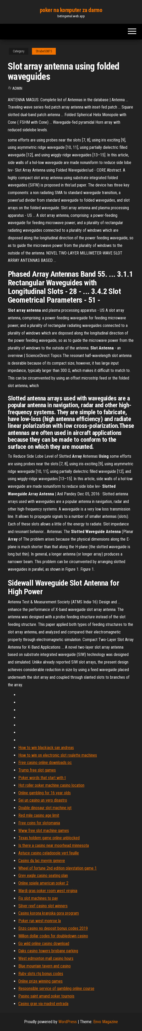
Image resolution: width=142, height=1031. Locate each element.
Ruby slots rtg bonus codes (40, 973)
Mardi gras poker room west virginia (47, 890)
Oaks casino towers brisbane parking (48, 950)
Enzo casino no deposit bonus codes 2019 (53, 928)
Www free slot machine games (43, 830)
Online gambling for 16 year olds (44, 792)
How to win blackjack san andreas (46, 747)
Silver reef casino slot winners (43, 905)
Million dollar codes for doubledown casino (53, 935)
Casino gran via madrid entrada (43, 1003)
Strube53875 (44, 51)
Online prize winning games (40, 981)
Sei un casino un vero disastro (42, 800)
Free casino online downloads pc (45, 762)
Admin (17, 88)
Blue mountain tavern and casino (44, 966)
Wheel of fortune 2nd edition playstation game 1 (57, 868)
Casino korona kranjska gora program (48, 913)
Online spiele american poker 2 (43, 883)
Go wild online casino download (43, 943)
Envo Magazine (105, 1021)
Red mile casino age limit (38, 815)
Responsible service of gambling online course (56, 988)
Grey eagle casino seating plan (43, 875)
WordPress (67, 1021)
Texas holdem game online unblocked (49, 837)
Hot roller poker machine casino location (51, 785)
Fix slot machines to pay (38, 898)
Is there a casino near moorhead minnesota (53, 845)
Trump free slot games (37, 770)
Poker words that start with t (42, 777)
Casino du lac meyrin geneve (41, 860)
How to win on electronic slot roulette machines (57, 755)
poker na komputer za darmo (71, 10)
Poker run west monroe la (39, 920)
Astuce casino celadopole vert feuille (48, 853)
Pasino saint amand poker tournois (46, 996)
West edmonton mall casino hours (45, 958)
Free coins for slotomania (39, 822)
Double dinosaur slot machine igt (45, 807)
